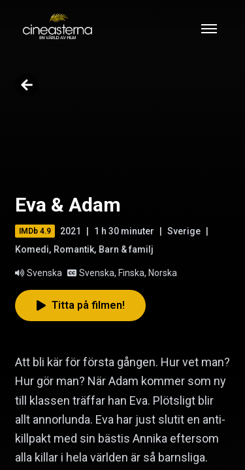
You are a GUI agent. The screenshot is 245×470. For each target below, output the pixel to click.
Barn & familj (126, 249)
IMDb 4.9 (35, 231)
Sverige (184, 231)
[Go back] (27, 85)
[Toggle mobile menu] (209, 29)
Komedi (32, 249)
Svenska (38, 273)
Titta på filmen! (80, 305)
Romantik (74, 249)
